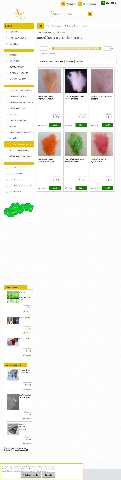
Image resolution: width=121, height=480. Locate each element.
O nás (47, 26)
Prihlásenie (71, 3)
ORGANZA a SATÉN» (18, 120)
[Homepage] (41, 26)
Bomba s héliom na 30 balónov (24, 371)
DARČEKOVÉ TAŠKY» (18, 96)
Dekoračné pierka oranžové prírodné (46, 160)
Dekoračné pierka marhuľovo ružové (46, 97)
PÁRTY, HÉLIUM (16, 191)
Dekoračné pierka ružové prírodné (101, 97)
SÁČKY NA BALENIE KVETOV (21, 156)
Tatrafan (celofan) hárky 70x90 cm (25, 396)
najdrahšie (69, 61)
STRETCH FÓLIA (16, 179)
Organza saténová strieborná (22, 426)
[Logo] (20, 14)
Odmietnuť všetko (30, 475)
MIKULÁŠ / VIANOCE (18, 79)
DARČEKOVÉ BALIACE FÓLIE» (21, 102)
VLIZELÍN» (14, 138)
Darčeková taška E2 (24, 340)
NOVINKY (13, 31)
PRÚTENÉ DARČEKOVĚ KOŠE (21, 185)
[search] (90, 14)
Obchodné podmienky (72, 26)
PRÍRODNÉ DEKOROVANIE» (21, 90)
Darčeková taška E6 (24, 319)
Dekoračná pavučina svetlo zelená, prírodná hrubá (24, 296)
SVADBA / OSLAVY (17, 67)
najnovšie (79, 61)
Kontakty (85, 26)
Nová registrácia (89, 3)
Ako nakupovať (57, 26)
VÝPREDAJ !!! (15, 43)
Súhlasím (48, 475)
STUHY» (13, 114)
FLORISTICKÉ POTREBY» (19, 150)
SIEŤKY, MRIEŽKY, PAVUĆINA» (22, 132)
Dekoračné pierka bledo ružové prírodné (74, 97)
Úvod (40, 32)
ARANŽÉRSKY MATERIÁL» (22, 144)
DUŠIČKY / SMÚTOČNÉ (19, 73)
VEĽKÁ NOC (14, 61)
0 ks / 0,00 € (111, 2)
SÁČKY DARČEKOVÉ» (18, 108)
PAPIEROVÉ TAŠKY (17, 167)
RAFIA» (13, 126)
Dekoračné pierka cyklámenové (98, 160)
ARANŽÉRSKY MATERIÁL (51, 32)
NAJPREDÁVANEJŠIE (18, 37)
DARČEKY (13, 55)
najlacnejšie (59, 61)
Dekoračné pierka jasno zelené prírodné (74, 160)
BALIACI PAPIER (16, 173)
